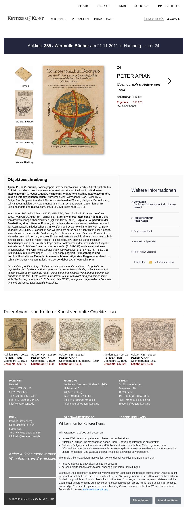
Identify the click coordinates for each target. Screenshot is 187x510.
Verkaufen (80, 19)
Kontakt (103, 6)
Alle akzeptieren (168, 500)
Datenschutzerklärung (95, 489)
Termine (122, 6)
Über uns (141, 6)
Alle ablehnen (141, 500)
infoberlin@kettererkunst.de (134, 403)
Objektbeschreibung (27, 179)
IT (172, 6)
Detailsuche (173, 19)
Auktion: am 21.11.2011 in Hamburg (85, 45)
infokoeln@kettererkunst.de (24, 436)
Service (83, 6)
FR (178, 6)
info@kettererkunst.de (21, 403)
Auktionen (58, 19)
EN (166, 6)
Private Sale (103, 19)
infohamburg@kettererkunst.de (81, 403)
